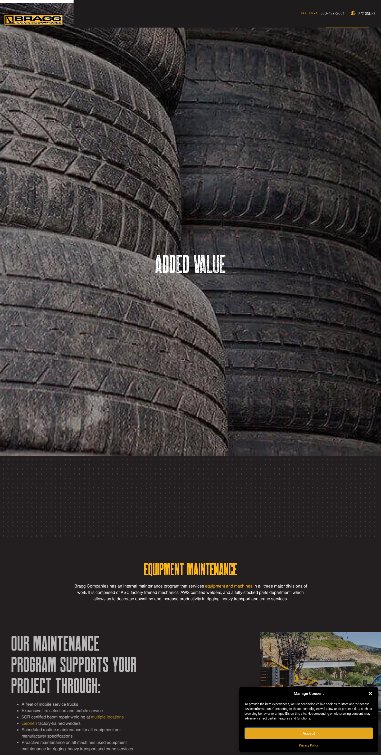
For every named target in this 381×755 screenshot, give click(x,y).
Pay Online (325, 14)
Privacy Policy (309, 745)
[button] (370, 693)
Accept (308, 733)
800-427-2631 (286, 14)
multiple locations (17, 717)
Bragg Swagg (361, 14)
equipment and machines (228, 586)
